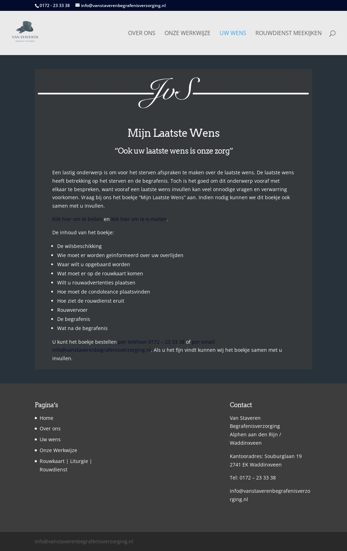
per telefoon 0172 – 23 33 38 (151, 341)
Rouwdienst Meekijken (288, 34)
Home (46, 418)
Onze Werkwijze (188, 34)
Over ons (141, 34)
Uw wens (233, 34)
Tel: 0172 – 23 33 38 (253, 477)
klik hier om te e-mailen (139, 219)
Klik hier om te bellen (77, 219)
